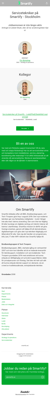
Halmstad (5, 315)
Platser (4, 296)
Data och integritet (8, 304)
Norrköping (5, 326)
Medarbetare (6, 299)
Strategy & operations (9, 337)
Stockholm (5, 313)
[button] (47, 3)
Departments (6, 294)
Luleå (3, 321)
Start (3, 291)
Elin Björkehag (25, 60)
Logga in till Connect (25, 356)
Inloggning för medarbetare (25, 354)
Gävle (3, 318)
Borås (4, 324)
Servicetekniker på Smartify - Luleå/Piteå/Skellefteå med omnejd (25, 115)
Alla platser (5, 329)
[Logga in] (42, 377)
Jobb (3, 302)
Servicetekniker (7, 340)
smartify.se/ (25, 345)
